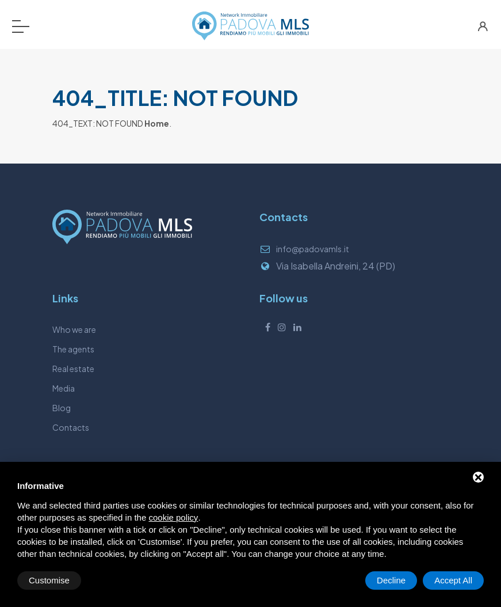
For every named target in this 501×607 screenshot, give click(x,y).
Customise (49, 580)
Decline (391, 580)
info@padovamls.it (312, 249)
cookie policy (173, 517)
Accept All (453, 580)
